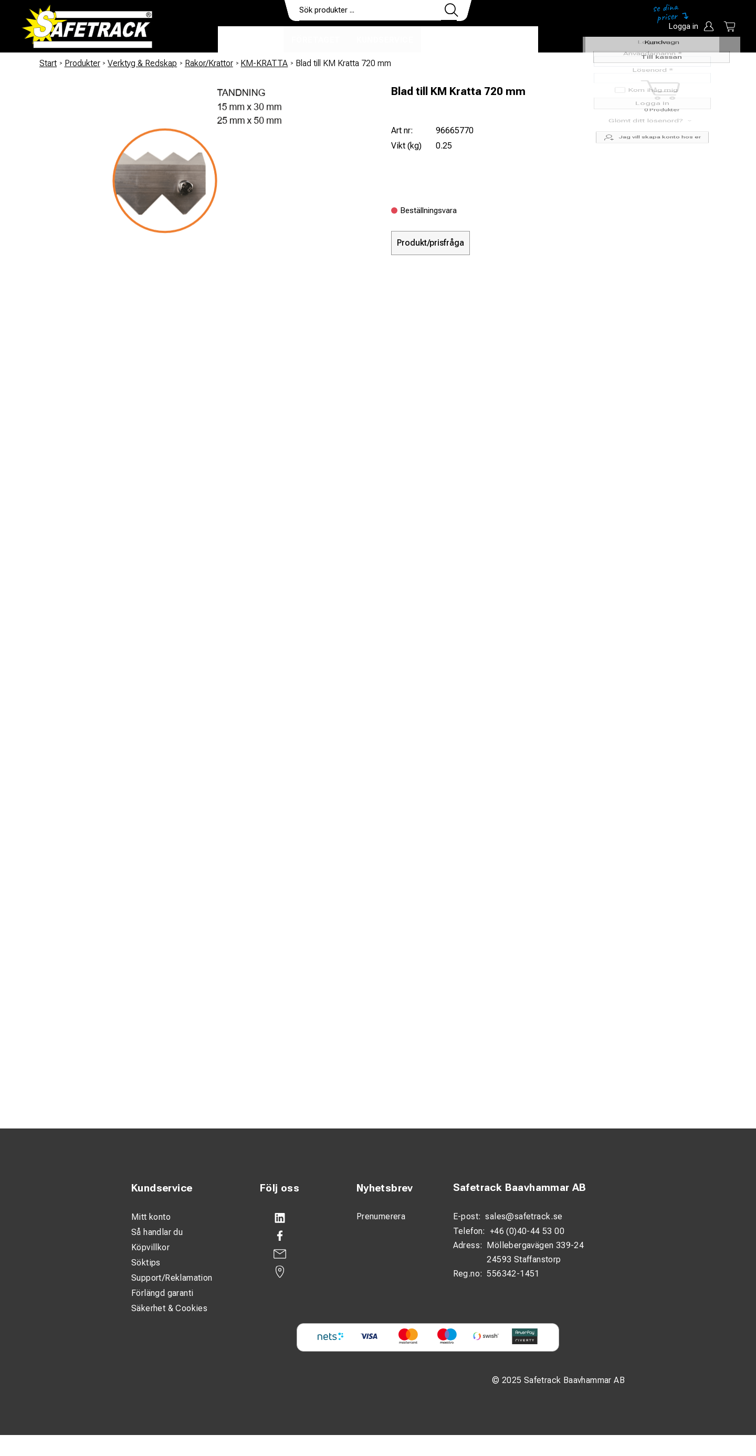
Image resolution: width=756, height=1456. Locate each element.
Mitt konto (151, 1217)
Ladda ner (507, 40)
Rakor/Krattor (209, 63)
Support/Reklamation (172, 1278)
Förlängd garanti (162, 1293)
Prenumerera (380, 1216)
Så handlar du (157, 1232)
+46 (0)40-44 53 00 (527, 1231)
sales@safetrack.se (523, 1216)
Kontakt (449, 40)
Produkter (251, 40)
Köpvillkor (150, 1247)
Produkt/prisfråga (430, 243)
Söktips (146, 1263)
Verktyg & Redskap (142, 63)
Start (48, 63)
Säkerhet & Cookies (169, 1308)
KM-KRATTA (264, 63)
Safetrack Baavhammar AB (519, 1187)
